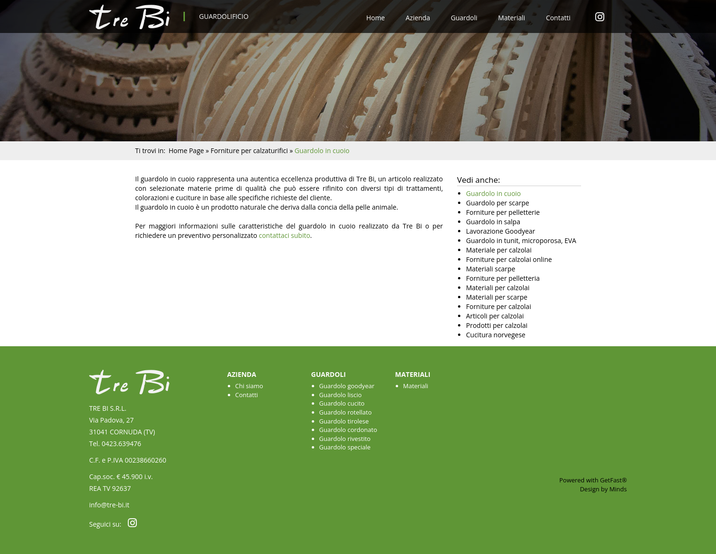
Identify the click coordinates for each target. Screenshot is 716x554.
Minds (618, 489)
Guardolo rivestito (345, 438)
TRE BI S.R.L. (107, 408)
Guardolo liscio (340, 395)
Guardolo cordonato (348, 429)
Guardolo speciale (345, 447)
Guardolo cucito (342, 403)
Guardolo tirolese (344, 421)
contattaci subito (284, 235)
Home (375, 17)
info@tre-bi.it (109, 504)
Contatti (558, 17)
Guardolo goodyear (347, 386)
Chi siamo (249, 386)
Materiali (511, 17)
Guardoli (464, 17)
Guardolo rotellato (345, 412)
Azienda (418, 17)
